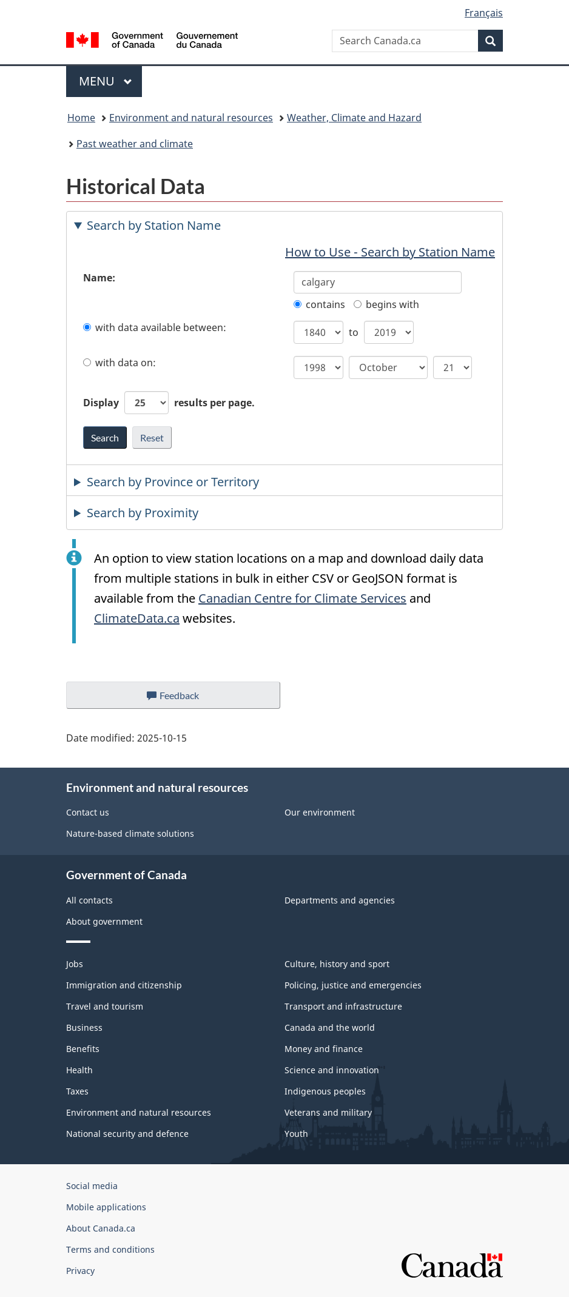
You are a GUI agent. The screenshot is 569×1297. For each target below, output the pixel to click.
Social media (92, 1185)
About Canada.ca (100, 1228)
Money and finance (323, 1048)
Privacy (80, 1270)
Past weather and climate (134, 143)
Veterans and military (328, 1112)
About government (104, 921)
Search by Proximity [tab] (142, 512)
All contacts (89, 900)
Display (169, 402)
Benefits (82, 1048)
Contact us (87, 812)
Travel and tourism (104, 1006)
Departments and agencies (339, 900)
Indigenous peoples (325, 1091)
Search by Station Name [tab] (154, 225)
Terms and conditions (110, 1249)
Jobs (74, 964)
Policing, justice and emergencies (353, 985)
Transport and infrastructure (343, 1006)
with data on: (119, 362)
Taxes (77, 1091)
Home (81, 117)
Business (84, 1027)
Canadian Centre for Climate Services (302, 598)
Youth (296, 1133)
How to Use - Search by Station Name (390, 252)
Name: (99, 277)
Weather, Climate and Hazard (354, 117)
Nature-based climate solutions (130, 833)
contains (319, 304)
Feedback (185, 698)
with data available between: (154, 327)
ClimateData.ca (137, 618)
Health (79, 1070)
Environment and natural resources (191, 117)
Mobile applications (106, 1207)
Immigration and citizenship (124, 985)
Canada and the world (329, 1027)
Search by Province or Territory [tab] (173, 482)
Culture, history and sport (336, 964)
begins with (386, 304)
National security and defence (127, 1133)
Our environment (319, 812)
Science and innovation (331, 1070)
